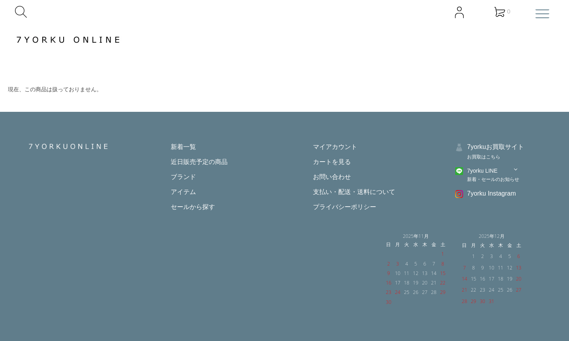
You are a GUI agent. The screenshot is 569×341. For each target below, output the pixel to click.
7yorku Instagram (491, 193)
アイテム (183, 191)
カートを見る (332, 161)
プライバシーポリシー (344, 206)
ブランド (183, 176)
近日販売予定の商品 (199, 161)
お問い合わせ (332, 176)
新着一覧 (183, 146)
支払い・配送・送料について (354, 191)
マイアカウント (335, 146)
